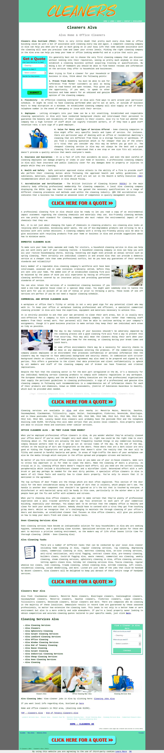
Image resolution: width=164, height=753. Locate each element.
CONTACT (127, 21)
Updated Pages (42, 733)
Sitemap (22, 733)
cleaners (113, 422)
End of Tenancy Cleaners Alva (62, 713)
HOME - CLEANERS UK (82, 724)
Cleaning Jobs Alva (104, 699)
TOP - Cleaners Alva (32, 713)
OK (130, 751)
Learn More (121, 751)
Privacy (141, 733)
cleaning (108, 57)
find (29, 596)
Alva (69, 411)
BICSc (123, 184)
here (128, 613)
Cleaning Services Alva (40, 619)
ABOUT (119, 21)
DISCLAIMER (137, 21)
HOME (105, 21)
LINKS (112, 21)
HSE (140, 176)
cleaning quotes (66, 613)
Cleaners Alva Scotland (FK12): (39, 41)
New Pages (31, 733)
